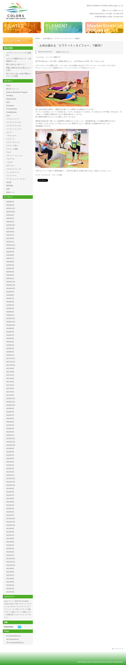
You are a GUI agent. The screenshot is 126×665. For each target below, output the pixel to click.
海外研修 (9, 186)
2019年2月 (10, 312)
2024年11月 (10, 208)
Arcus (8, 86)
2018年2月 (10, 352)
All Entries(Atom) (12, 639)
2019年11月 (10, 285)
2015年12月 (10, 438)
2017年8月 (10, 372)
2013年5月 (10, 542)
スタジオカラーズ (12, 606)
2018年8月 (10, 332)
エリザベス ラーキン (14, 122)
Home (37, 38)
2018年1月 (10, 355)
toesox (12, 604)
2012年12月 (10, 559)
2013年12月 (10, 519)
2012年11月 (10, 562)
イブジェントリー (13, 119)
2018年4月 (10, 345)
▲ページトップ (117, 649)
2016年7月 (10, 415)
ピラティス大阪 (25, 609)
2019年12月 (10, 282)
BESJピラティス (12, 89)
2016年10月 (10, 405)
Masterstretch (11, 99)
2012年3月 (10, 589)
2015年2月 (10, 472)
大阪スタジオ (107, 11)
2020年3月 (10, 272)
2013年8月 (10, 532)
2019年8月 (10, 295)
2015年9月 (10, 448)
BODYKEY (18, 601)
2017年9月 (10, 368)
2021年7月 (10, 235)
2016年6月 (10, 418)
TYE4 (16, 604)
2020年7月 (10, 258)
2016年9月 (10, 408)
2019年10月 (10, 288)
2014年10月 (10, 485)
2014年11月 (10, 482)
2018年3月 (10, 348)
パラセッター (11, 136)
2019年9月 (10, 292)
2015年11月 (10, 442)
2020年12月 (10, 245)
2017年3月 (10, 388)
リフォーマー (11, 176)
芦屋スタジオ (118, 11)
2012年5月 (10, 582)
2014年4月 (10, 505)
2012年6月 (10, 579)
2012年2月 (10, 592)
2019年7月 (10, 298)
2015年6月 (10, 458)
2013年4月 (10, 545)
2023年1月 (10, 222)
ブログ (8, 152)
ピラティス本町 (9, 612)
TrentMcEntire (11, 112)
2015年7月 (10, 455)
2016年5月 (10, 422)
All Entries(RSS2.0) (13, 636)
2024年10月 (10, 212)
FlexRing (9, 96)
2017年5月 (10, 382)
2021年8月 (10, 232)
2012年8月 (10, 572)
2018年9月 (10, 328)
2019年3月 (10, 308)
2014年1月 (10, 515)
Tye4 (58, 52)
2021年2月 (10, 238)
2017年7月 (10, 375)
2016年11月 (10, 402)
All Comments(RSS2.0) (14, 643)
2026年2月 (10, 202)
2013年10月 (10, 525)
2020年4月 (10, 268)
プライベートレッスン (14, 156)
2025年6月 (10, 205)
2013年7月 (10, 535)
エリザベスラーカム (13, 126)
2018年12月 (10, 318)
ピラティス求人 (12, 146)
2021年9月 (10, 228)
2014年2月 (10, 512)
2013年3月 (10, 549)
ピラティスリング (13, 142)
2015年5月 (10, 462)
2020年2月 (10, 275)
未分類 (8, 182)
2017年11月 (10, 362)
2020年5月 (10, 265)
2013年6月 (10, 539)
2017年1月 (10, 395)
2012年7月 (10, 575)
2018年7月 (10, 335)
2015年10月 (10, 445)
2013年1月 (10, 555)
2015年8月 (10, 452)
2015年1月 (10, 475)
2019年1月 (10, 315)
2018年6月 (10, 338)
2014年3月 (10, 509)
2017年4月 (10, 385)
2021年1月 (10, 242)
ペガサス (9, 162)
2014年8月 (10, 492)
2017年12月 (10, 358)
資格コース (10, 192)
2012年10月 (10, 565)
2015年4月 (10, 465)
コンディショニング (13, 129)
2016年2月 (10, 432)
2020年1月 (10, 278)
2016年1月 (10, 435)
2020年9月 (10, 252)
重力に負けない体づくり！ (16, 64)
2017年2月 (10, 392)
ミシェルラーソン (13, 172)
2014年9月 (10, 489)
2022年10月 (10, 225)
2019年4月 (10, 305)
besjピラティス (9, 601)
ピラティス (65, 52)
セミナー (9, 132)
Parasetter (10, 106)
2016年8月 (10, 412)
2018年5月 (10, 342)
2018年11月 (10, 322)
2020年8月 (10, 255)
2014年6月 (10, 499)
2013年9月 (10, 529)
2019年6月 (10, 302)
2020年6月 (10, 262)
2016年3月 (10, 428)
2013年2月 (10, 552)
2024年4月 (10, 215)
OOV (8, 102)
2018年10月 (10, 325)
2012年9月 (10, 569)
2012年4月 (10, 585)
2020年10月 (10, 248)
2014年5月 (10, 502)
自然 (8, 189)
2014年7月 (10, 495)
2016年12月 (10, 398)
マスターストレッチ (13, 169)
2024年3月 (10, 218)
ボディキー (10, 166)
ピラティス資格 (12, 149)
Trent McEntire (11, 109)
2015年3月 (10, 469)
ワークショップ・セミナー (16, 179)
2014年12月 (10, 479)
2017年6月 (10, 378)
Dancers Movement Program (16, 92)
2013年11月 (10, 522)
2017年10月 (10, 365)
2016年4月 (10, 425)
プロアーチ (10, 159)
